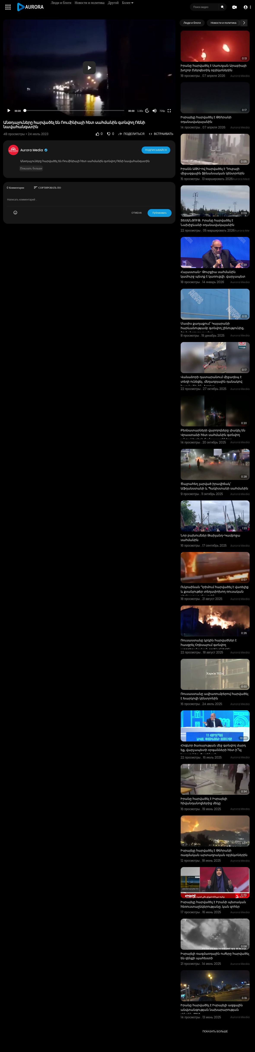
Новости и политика (90, 2)
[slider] (74, 110)
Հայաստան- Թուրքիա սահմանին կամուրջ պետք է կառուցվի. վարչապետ (213, 274)
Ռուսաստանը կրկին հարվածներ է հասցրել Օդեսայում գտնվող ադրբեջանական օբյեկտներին (209, 644)
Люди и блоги (61, 2)
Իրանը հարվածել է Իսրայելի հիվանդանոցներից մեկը (204, 800)
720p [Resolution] (162, 111)
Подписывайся (156, 150)
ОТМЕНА (137, 213)
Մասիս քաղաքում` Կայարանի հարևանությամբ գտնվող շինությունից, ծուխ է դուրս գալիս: (212, 328)
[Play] (9, 111)
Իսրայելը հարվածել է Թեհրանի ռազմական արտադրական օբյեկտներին (214, 852)
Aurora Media (34, 150)
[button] (247, 7)
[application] (89, 67)
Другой (113, 2)
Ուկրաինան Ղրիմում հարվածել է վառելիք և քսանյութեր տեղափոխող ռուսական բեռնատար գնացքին (215, 591)
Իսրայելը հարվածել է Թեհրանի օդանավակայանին (206, 119)
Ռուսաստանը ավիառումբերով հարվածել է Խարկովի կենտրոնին (214, 696)
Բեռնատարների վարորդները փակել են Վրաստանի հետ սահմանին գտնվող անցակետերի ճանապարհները (213, 435)
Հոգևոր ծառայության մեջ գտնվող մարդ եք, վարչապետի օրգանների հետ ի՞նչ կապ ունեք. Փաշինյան (213, 750)
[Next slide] (244, 22)
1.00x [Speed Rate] (140, 111)
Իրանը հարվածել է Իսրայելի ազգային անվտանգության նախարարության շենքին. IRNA (212, 1009)
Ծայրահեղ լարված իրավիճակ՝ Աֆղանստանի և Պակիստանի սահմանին (214, 486)
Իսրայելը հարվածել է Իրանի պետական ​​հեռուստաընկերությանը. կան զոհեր (214, 904)
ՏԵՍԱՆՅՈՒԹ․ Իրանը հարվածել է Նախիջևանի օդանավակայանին (207, 222)
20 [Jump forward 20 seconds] (147, 111)
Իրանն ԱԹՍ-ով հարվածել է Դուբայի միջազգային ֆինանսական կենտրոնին (212, 171)
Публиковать (160, 213)
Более (128, 2)
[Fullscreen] (169, 111)
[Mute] (154, 111)
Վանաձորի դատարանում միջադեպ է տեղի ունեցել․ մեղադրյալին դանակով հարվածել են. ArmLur (211, 381)
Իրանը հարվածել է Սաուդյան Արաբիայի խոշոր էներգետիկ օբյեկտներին (214, 67)
